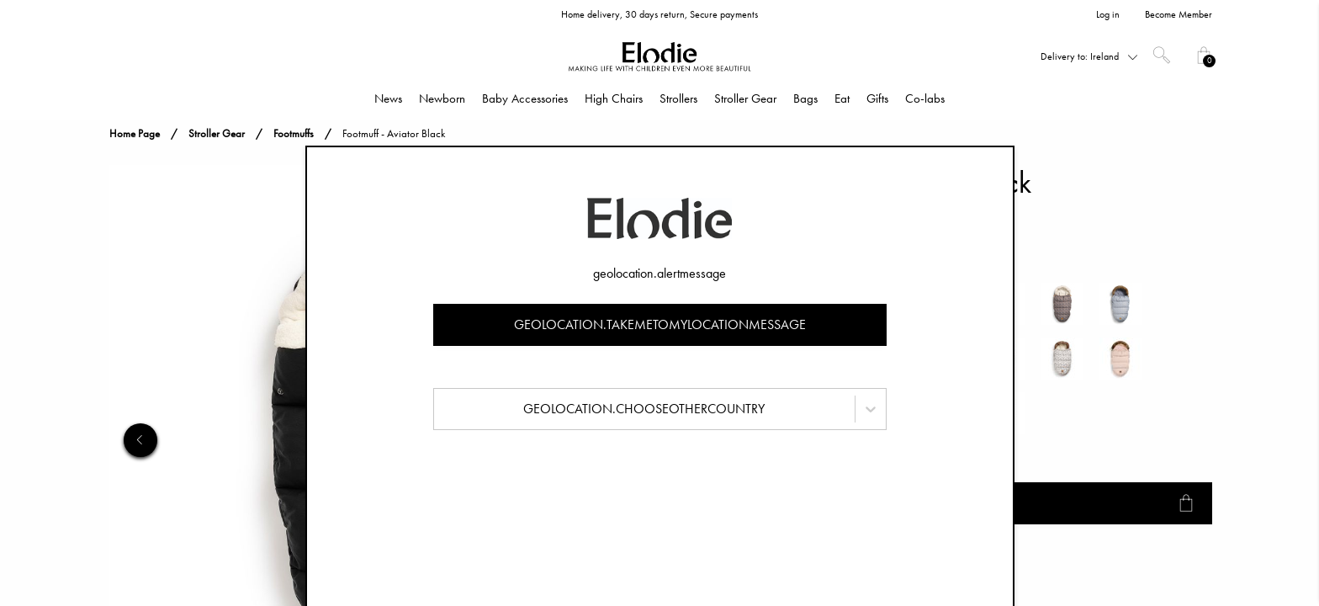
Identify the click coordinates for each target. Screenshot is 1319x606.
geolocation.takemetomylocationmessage (660, 324)
